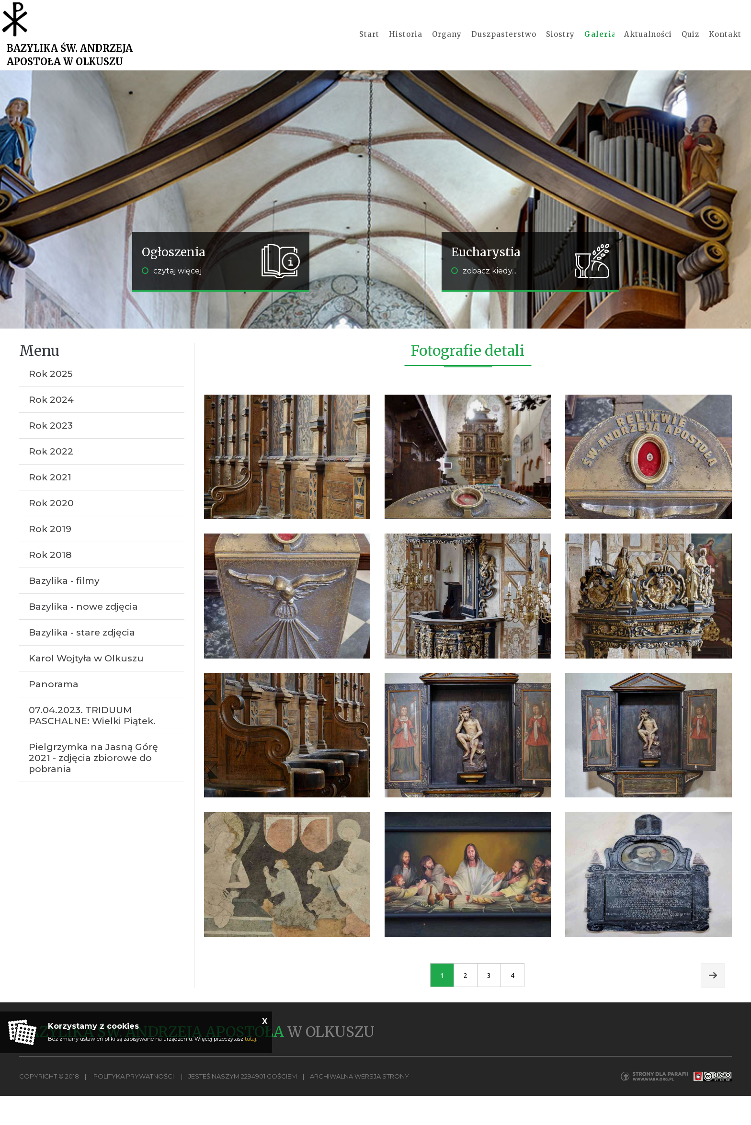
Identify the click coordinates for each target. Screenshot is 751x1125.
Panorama (54, 713)
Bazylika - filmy (64, 610)
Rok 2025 (51, 403)
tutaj (250, 1038)
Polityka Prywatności (133, 1106)
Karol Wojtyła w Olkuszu (86, 687)
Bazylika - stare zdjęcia (82, 662)
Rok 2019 (50, 558)
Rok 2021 (50, 506)
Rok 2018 (50, 584)
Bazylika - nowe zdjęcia (83, 636)
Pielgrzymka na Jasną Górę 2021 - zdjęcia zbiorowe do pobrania (93, 787)
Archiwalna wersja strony (359, 1106)
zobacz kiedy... (483, 300)
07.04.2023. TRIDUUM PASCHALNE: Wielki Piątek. (92, 745)
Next (713, 1005)
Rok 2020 (51, 532)
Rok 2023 (51, 455)
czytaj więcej (172, 300)
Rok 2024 (51, 429)
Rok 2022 (51, 481)
